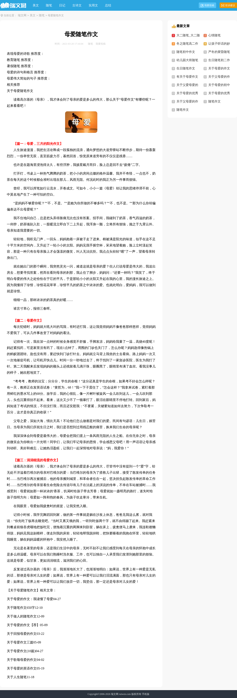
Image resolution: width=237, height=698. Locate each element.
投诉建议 (230, 5)
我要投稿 (209, 5)
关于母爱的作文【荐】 (23, 625)
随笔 (49, 5)
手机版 (145, 694)
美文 (36, 5)
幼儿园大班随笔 (187, 60)
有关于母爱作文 (187, 76)
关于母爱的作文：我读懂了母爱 (30, 599)
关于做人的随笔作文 (22, 616)
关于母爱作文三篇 (20, 642)
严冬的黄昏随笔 (219, 52)
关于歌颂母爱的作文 (22, 659)
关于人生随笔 (17, 677)
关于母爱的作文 (219, 68)
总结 (108, 5)
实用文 (93, 5)
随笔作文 (214, 101)
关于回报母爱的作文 (22, 633)
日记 (62, 5)
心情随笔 (214, 35)
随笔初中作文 (185, 52)
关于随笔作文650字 (21, 607)
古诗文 (77, 5)
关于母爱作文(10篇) (21, 651)
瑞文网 (22, 15)
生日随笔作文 (185, 68)
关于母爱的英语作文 (22, 668)
